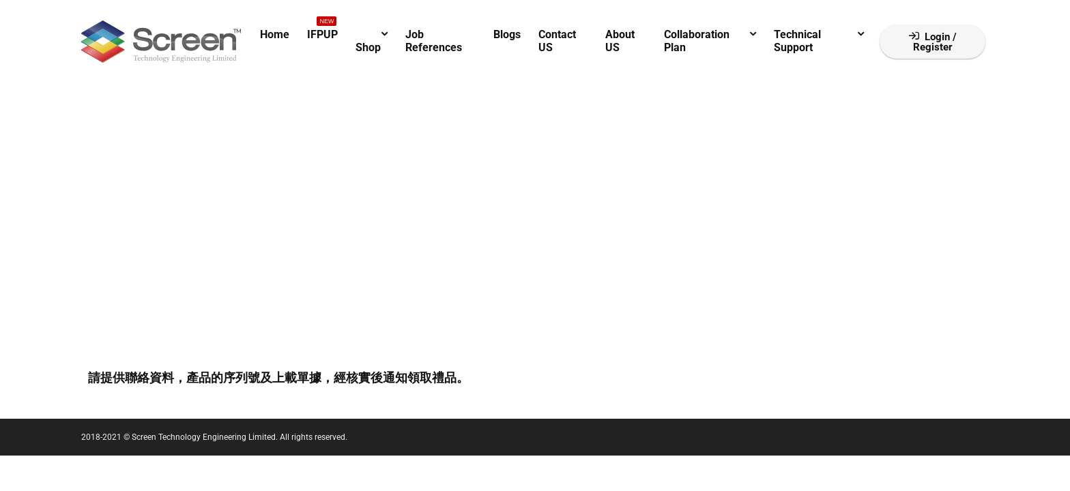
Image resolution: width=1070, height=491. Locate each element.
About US (620, 41)
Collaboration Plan (696, 41)
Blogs (507, 34)
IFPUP (322, 32)
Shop (368, 47)
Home (274, 34)
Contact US (557, 41)
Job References (433, 41)
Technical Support (797, 41)
